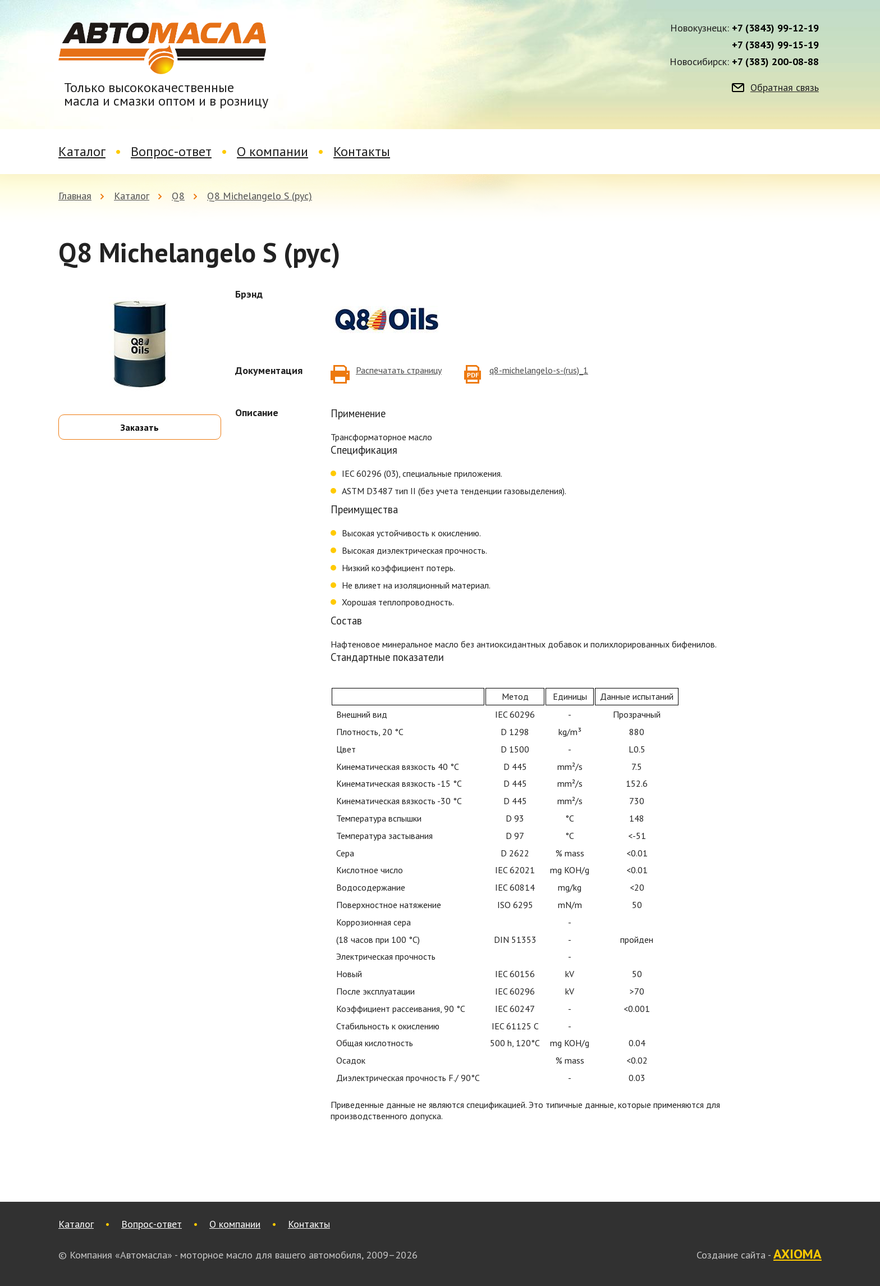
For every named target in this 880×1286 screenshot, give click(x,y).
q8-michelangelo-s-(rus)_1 (538, 370)
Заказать (140, 427)
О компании (272, 151)
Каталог (82, 151)
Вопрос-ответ (171, 151)
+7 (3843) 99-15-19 (775, 45)
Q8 (178, 195)
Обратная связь (784, 88)
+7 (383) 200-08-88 (775, 61)
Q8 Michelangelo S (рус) (259, 195)
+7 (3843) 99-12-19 (775, 28)
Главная (74, 195)
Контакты (361, 151)
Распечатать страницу (399, 370)
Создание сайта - (759, 1254)
